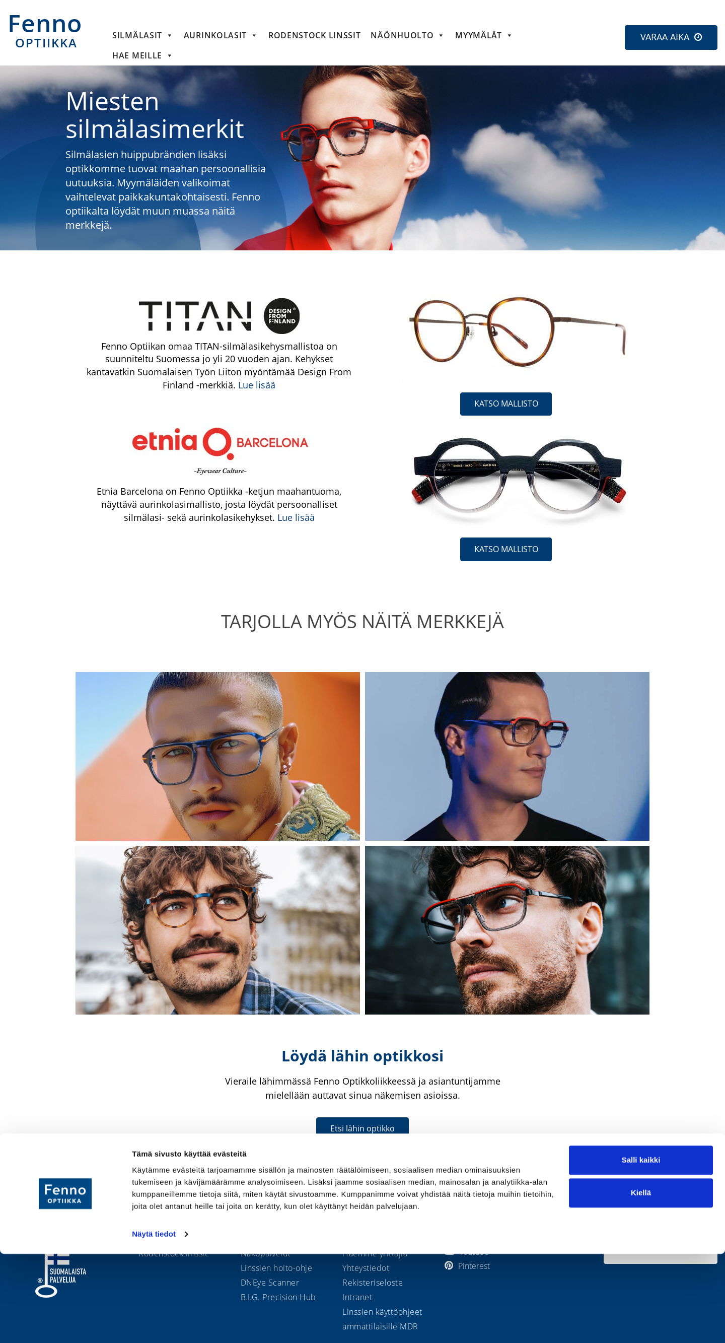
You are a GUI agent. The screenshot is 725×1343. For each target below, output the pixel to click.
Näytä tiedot (154, 1323)
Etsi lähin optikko (362, 1128)
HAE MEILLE (143, 55)
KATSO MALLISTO (506, 404)
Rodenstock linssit (314, 35)
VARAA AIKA (664, 37)
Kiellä (641, 1282)
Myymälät (484, 35)
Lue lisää (256, 385)
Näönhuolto (408, 35)
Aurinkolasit (221, 35)
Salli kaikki (641, 1249)
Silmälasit (143, 35)
